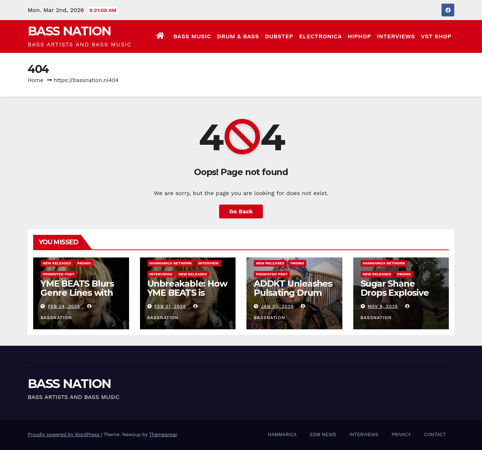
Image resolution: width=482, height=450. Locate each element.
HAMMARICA (282, 434)
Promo (84, 263)
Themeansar (163, 434)
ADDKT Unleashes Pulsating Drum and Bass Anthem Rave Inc (293, 297)
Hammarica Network (170, 263)
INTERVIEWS (396, 36)
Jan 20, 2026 (277, 306)
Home (35, 80)
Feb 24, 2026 (64, 306)
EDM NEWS (323, 434)
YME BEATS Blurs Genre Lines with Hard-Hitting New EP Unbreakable (78, 297)
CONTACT (435, 434)
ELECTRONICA (320, 36)
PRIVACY (401, 434)
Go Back (241, 211)
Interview (208, 263)
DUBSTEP (279, 36)
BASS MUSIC (192, 36)
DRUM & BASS (238, 36)
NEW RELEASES (57, 263)
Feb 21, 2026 (170, 306)
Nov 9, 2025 (383, 306)
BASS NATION (69, 31)
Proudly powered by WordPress (64, 434)
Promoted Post (58, 274)
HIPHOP (359, 36)
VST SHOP (436, 36)
